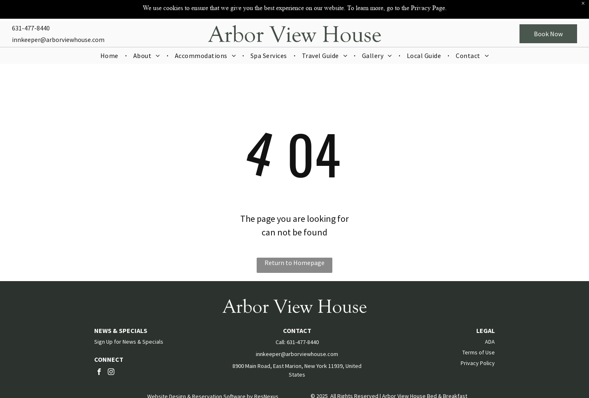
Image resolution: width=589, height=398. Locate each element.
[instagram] (111, 373)
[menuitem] (110, 37)
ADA (490, 341)
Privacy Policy (478, 363)
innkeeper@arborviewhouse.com (58, 20)
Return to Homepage (294, 262)
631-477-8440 (31, 9)
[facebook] (99, 373)
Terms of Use (478, 352)
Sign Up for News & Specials (128, 341)
